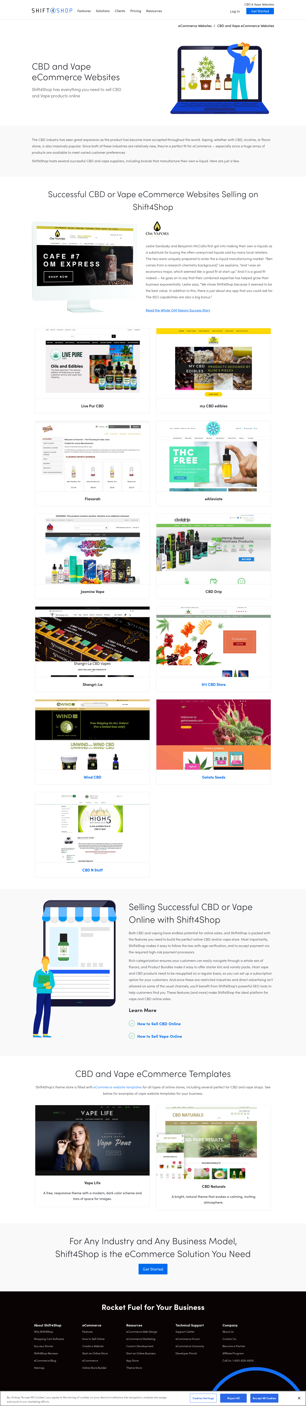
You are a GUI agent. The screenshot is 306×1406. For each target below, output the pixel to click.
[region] (153, 1398)
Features (84, 10)
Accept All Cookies (264, 1398)
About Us (228, 1331)
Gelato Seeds (213, 777)
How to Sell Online (93, 1339)
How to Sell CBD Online (159, 1023)
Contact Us (229, 1339)
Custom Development (139, 1346)
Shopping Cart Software (49, 1339)
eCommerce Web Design (141, 1331)
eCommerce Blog (45, 1360)
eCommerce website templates (118, 1087)
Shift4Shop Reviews (46, 1353)
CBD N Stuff (92, 870)
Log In (235, 11)
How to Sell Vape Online (159, 1036)
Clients (120, 10)
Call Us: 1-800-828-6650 (238, 1360)
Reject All (233, 1398)
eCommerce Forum (188, 1339)
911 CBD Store (214, 684)
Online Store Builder (94, 1368)
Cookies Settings (203, 1398)
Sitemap (39, 1368)
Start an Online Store (95, 1353)
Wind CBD (92, 777)
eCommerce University (190, 1346)
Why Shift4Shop (43, 1331)
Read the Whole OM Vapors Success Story (178, 310)
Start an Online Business (141, 1353)
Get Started (260, 11)
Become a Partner (233, 1346)
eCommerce (90, 1360)
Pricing (135, 10)
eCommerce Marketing (140, 1339)
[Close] (299, 1398)
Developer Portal (186, 1353)
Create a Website (92, 1346)
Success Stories (43, 1346)
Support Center (185, 1331)
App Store (132, 1360)
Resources (154, 10)
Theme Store (134, 1368)
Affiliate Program (233, 1353)
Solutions (103, 10)
